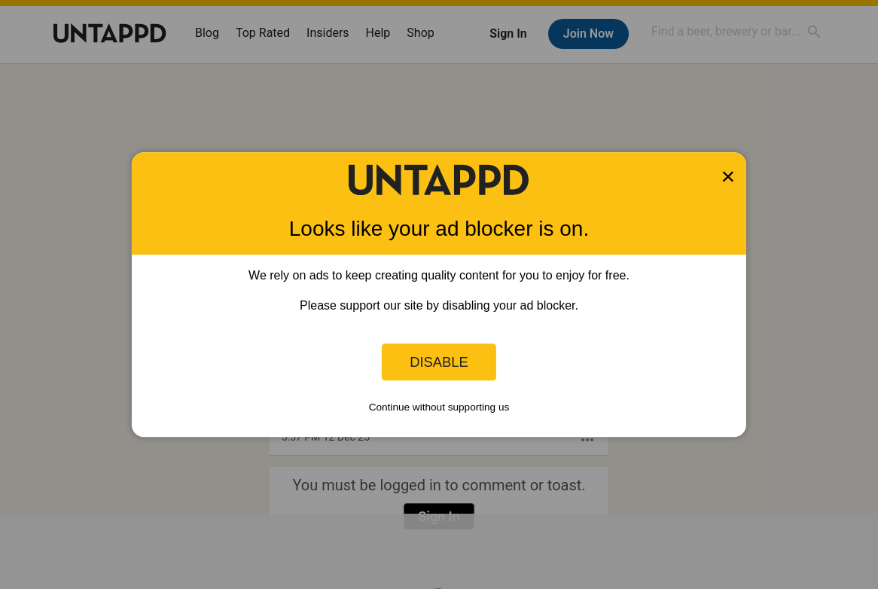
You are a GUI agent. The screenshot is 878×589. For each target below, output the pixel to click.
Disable (439, 362)
